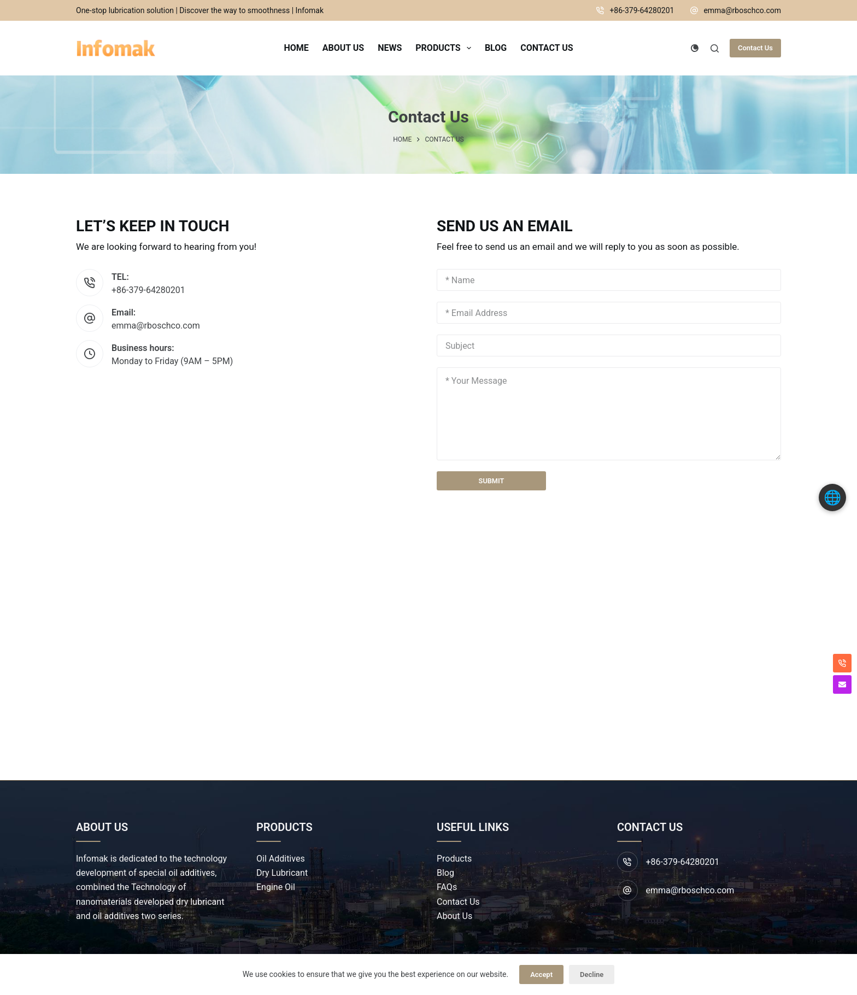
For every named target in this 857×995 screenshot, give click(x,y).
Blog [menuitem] (496, 48)
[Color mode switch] (695, 48)
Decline (591, 974)
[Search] (715, 48)
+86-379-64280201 (641, 10)
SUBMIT (491, 481)
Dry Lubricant (282, 873)
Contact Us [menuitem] (546, 48)
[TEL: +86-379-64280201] (89, 282)
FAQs (447, 887)
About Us (454, 916)
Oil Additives (280, 858)
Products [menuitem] (445, 48)
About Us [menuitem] (343, 48)
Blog (445, 873)
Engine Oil (275, 887)
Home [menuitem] (296, 48)
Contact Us (755, 48)
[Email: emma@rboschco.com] (89, 318)
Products (454, 858)
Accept (541, 974)
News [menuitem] (390, 48)
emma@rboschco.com (742, 10)
